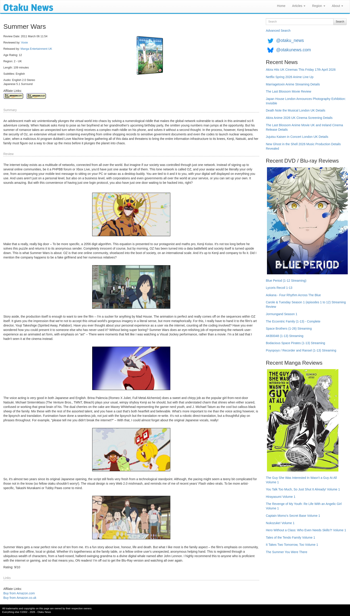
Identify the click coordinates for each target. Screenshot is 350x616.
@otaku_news (290, 40)
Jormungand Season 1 (281, 314)
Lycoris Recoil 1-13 (279, 287)
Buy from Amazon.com (19, 593)
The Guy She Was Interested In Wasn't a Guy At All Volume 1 (301, 480)
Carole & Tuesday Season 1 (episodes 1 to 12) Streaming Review (306, 304)
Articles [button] (298, 6)
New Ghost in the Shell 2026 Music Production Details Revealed (303, 146)
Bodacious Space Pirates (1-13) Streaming (295, 343)
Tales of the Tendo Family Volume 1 (290, 537)
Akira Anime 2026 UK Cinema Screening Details (299, 118)
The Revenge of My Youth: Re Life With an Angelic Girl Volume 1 (304, 506)
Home (281, 6)
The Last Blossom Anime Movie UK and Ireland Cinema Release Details (304, 127)
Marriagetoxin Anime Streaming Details (293, 84)
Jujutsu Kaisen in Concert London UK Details (297, 136)
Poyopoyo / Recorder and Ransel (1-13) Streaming (301, 350)
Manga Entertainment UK (36, 48)
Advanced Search (278, 30)
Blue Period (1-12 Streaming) (286, 280)
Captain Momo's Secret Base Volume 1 (293, 515)
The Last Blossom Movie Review (288, 91)
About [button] (337, 6)
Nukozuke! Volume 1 (280, 523)
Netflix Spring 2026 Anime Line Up (289, 77)
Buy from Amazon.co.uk (19, 597)
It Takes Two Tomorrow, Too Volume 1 (292, 544)
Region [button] (318, 6)
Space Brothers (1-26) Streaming (289, 328)
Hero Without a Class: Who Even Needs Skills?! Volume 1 (306, 530)
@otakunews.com (293, 49)
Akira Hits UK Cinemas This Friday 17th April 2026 (301, 69)
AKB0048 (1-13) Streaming (284, 336)
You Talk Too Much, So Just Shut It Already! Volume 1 (303, 489)
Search (340, 21)
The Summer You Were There (286, 552)
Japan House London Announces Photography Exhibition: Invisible (306, 101)
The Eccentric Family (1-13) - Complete (293, 321)
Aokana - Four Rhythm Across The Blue (293, 295)
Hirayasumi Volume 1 (280, 496)
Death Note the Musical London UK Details (295, 110)
